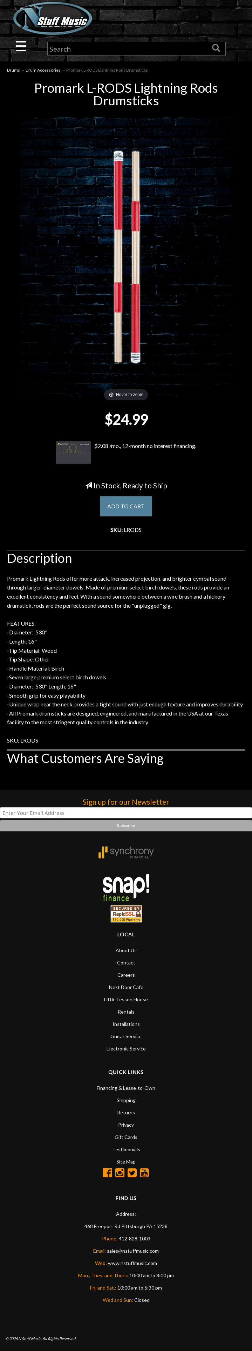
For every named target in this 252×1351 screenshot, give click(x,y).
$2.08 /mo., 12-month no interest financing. (126, 452)
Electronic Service (126, 1049)
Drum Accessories (43, 70)
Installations (126, 1024)
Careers (126, 975)
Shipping (126, 1100)
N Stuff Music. (30, 1339)
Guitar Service (126, 1037)
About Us (126, 951)
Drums (13, 70)
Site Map (126, 1162)
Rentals (126, 1012)
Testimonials (126, 1150)
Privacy (126, 1125)
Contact (126, 963)
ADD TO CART (126, 506)
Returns (126, 1113)
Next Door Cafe (126, 987)
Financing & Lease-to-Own (126, 1088)
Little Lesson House (126, 1000)
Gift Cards (126, 1137)
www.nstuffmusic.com (132, 1263)
